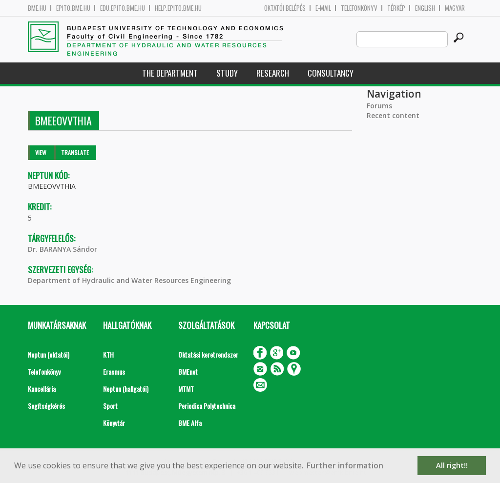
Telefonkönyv (359, 8)
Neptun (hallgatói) (125, 388)
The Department (170, 73)
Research (272, 73)
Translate (75, 152)
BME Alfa (190, 423)
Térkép (396, 8)
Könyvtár (114, 423)
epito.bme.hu (73, 8)
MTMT (186, 388)
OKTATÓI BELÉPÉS (285, 8)
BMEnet (188, 371)
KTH (108, 354)
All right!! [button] (452, 465)
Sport (110, 406)
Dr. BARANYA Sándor (62, 249)
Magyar (455, 8)
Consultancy (331, 73)
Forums (379, 105)
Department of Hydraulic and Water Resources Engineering (129, 280)
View (40, 152)
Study (227, 73)
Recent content (393, 115)
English (425, 8)
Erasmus (114, 371)
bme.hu (37, 8)
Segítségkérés (46, 406)
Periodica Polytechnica (206, 406)
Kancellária (42, 388)
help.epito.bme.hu (178, 8)
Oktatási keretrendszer (208, 354)
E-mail (323, 8)
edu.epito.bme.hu (122, 8)
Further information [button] (345, 465)
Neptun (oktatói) (48, 354)
